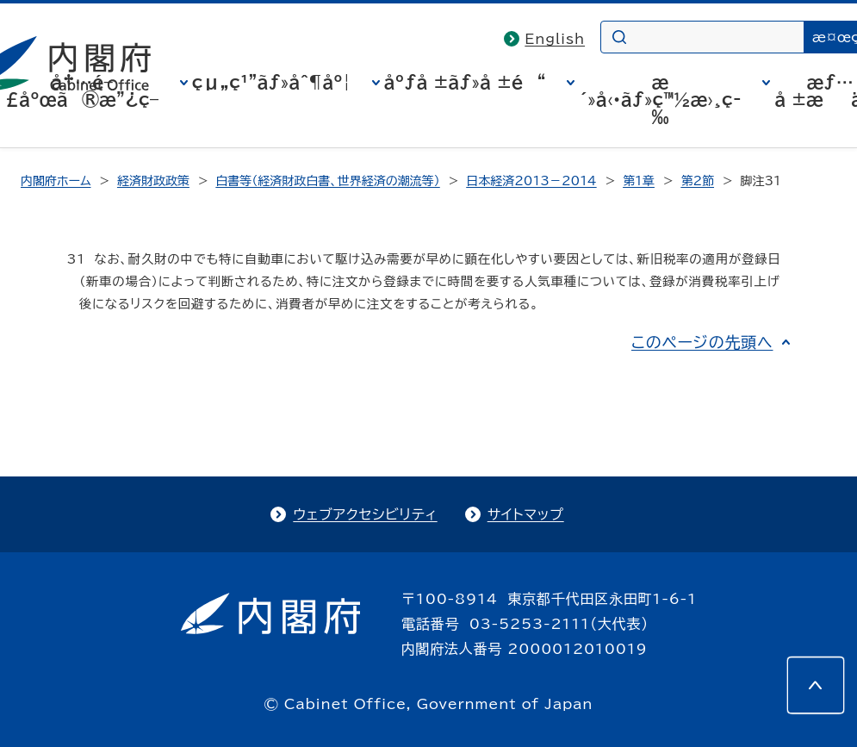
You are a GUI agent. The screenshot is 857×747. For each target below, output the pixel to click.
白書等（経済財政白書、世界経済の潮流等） (327, 181)
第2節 (697, 181)
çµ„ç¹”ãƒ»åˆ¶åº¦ (271, 81)
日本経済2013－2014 (531, 181)
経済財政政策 (153, 181)
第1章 (639, 181)
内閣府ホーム (55, 181)
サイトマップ (525, 514)
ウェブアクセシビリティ (365, 514)
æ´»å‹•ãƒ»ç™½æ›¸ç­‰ (660, 99)
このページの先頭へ (702, 342)
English (555, 39)
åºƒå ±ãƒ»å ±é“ (465, 81)
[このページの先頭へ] (815, 685)
